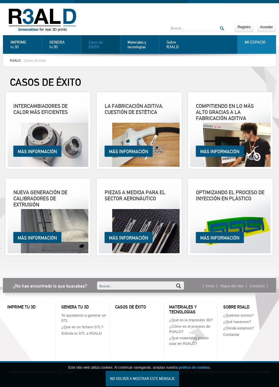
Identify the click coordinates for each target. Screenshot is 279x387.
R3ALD (15, 60)
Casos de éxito (35, 60)
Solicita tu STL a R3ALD (81, 333)
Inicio (210, 286)
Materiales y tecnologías (137, 44)
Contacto (257, 286)
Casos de (103, 44)
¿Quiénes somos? (238, 315)
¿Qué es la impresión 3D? (191, 320)
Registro (244, 27)
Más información (37, 151)
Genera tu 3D (75, 307)
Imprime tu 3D (21, 307)
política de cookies (194, 373)
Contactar (231, 334)
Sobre (181, 44)
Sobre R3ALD (236, 307)
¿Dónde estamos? (238, 328)
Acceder (266, 27)
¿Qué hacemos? (237, 322)
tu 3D (24, 44)
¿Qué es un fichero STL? (82, 327)
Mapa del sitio (232, 286)
